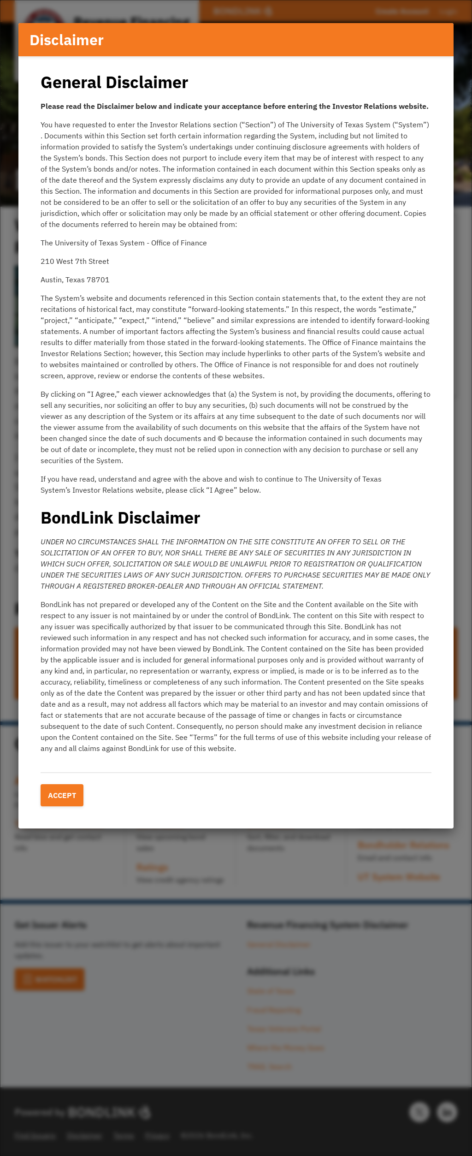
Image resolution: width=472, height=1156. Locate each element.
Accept (62, 795)
